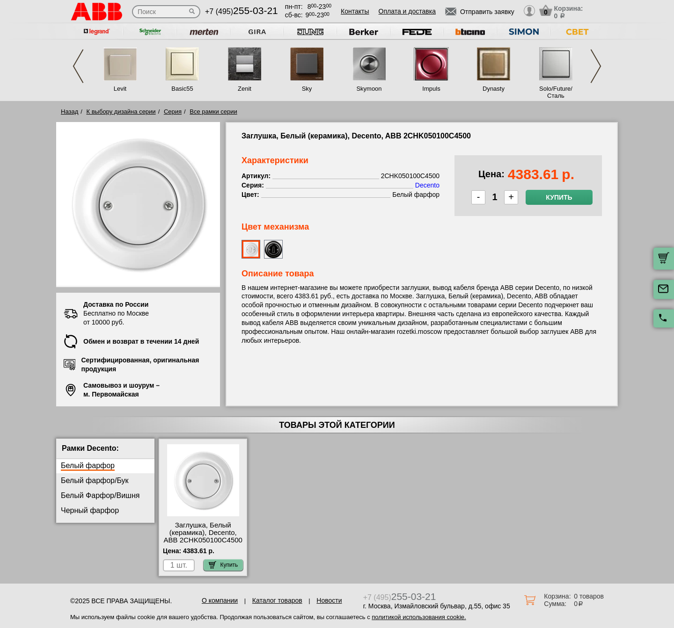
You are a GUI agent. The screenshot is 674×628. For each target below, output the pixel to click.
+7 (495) (241, 11)
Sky (307, 88)
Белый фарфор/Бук (95, 480)
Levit (120, 88)
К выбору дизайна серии (121, 111)
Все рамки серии (213, 111)
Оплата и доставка (407, 11)
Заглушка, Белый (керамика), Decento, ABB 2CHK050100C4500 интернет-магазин (202, 536)
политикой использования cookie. (419, 617)
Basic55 (182, 88)
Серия (173, 111)
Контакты (355, 11)
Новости (329, 600)
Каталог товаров (277, 600)
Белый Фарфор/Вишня (100, 495)
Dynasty (494, 88)
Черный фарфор (90, 510)
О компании (220, 600)
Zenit (244, 88)
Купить (559, 197)
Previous (78, 66)
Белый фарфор (88, 465)
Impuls (431, 88)
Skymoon (368, 88)
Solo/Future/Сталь (555, 92)
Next (595, 66)
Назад (69, 111)
